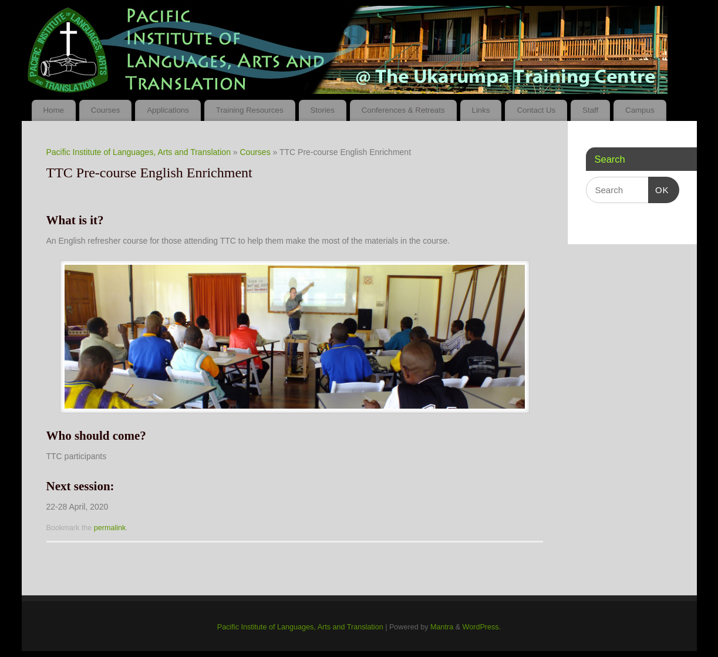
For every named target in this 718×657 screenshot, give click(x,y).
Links (480, 110)
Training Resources (250, 110)
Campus (640, 110)
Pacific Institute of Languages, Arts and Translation (138, 152)
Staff (590, 110)
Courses (105, 110)
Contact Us (536, 110)
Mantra (441, 627)
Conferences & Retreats (403, 110)
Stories (322, 110)
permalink (110, 528)
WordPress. (482, 627)
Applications (168, 110)
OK (658, 190)
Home (53, 110)
